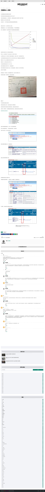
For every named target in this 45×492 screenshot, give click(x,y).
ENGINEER (22, 442)
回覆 (3, 260)
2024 (22, 376)
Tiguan (22, 475)
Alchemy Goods (22, 427)
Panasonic (22, 466)
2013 (22, 391)
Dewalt (22, 438)
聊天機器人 (22, 413)
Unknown (6, 282)
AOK (22, 428)
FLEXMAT (22, 447)
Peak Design (22, 469)
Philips (22, 470)
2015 (22, 388)
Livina (22, 461)
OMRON (22, 465)
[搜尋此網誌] (17, 369)
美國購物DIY (22, 410)
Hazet (22, 451)
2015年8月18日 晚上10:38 (8, 263)
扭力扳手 (22, 406)
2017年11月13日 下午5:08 (5, 296)
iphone (22, 452)
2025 (22, 375)
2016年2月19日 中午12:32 (8, 289)
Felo (22, 446)
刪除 (5, 260)
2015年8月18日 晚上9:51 (5, 255)
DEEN (22, 437)
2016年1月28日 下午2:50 (7, 283)
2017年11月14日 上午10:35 (8, 314)
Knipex (22, 457)
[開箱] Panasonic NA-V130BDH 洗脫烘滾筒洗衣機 (12, 357)
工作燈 (22, 399)
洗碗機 (22, 409)
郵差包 (22, 416)
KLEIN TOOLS (22, 456)
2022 (22, 379)
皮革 (22, 403)
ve (3, 295)
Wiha (22, 485)
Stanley (22, 474)
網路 (22, 423)
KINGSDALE (22, 455)
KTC (22, 460)
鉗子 (22, 420)
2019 (22, 383)
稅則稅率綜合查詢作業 (4, 110)
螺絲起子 (22, 424)
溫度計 (22, 417)
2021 (22, 380)
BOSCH (22, 432)
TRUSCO (22, 480)
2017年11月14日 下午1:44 (7, 327)
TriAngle (22, 479)
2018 (22, 384)
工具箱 (22, 402)
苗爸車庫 (9, 240)
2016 (22, 387)
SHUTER (22, 471)
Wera (22, 484)
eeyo (22, 441)
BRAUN (22, 433)
